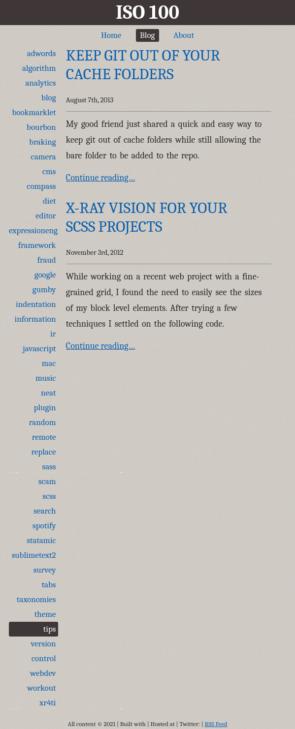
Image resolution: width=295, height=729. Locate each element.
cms (49, 171)
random (42, 422)
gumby (44, 289)
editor (45, 215)
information (35, 319)
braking (42, 142)
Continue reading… (100, 178)
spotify (44, 525)
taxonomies (36, 599)
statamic (41, 540)
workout (41, 688)
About (183, 35)
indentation (36, 304)
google (45, 274)
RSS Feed (216, 724)
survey (44, 570)
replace (43, 451)
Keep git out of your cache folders (143, 64)
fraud (46, 260)
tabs (48, 584)
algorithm (39, 68)
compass (41, 186)
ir (53, 333)
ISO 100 (147, 12)
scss (49, 496)
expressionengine (33, 230)
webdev (43, 673)
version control (43, 651)
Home (111, 35)
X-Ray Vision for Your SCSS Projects (147, 217)
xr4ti (47, 702)
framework (37, 245)
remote (44, 437)
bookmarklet (34, 112)
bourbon (41, 127)
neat (48, 392)
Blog (147, 35)
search (44, 511)
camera (43, 156)
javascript (39, 348)
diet (49, 201)
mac (49, 363)
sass (49, 466)
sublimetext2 (34, 555)
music (45, 378)
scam (47, 481)
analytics (41, 83)
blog (48, 97)
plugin (45, 407)
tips (49, 629)
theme (45, 614)
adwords (41, 53)
